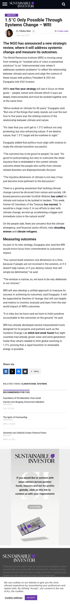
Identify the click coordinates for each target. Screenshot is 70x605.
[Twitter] (12, 371)
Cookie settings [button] (13, 597)
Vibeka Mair (25, 31)
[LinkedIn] (6, 371)
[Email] (25, 371)
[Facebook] (18, 371)
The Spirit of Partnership (15, 417)
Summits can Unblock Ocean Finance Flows (24, 432)
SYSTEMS (42, 384)
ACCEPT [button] (31, 597)
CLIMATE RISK (28, 384)
